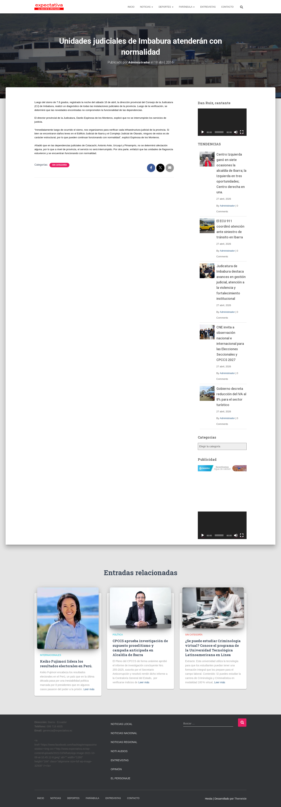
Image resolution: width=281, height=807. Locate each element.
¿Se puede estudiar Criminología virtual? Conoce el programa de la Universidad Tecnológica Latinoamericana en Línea (213, 648)
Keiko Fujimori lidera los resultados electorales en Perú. (66, 663)
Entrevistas (120, 760)
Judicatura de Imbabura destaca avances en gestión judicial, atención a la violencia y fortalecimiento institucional (231, 282)
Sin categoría (59, 165)
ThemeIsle (240, 798)
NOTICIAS (146, 7)
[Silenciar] (236, 132)
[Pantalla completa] (242, 132)
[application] (222, 122)
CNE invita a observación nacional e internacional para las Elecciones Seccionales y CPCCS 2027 (230, 343)
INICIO (131, 7)
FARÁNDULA (187, 7)
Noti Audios (119, 751)
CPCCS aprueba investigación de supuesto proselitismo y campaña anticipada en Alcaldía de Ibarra (140, 648)
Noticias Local (121, 724)
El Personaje (120, 778)
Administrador (227, 205)
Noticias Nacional (124, 733)
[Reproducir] (203, 132)
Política (118, 634)
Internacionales (50, 655)
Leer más (89, 689)
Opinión (116, 769)
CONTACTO (227, 7)
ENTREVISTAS (207, 7)
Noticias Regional (124, 742)
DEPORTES (166, 7)
